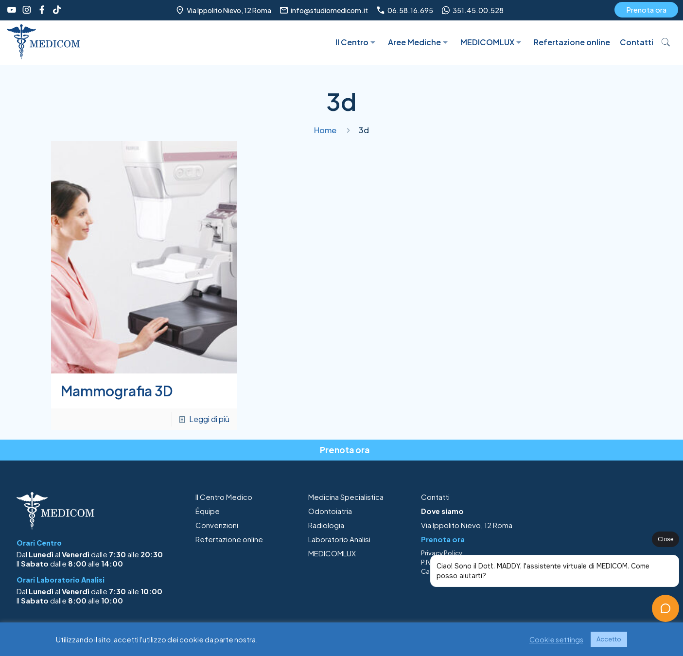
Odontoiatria (330, 510)
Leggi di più (209, 419)
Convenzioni (216, 525)
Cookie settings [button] (556, 639)
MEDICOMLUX (332, 553)
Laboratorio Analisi (339, 539)
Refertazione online (229, 539)
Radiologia (326, 525)
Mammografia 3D (117, 390)
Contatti (435, 496)
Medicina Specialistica (346, 496)
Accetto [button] (608, 639)
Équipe (207, 510)
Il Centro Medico (223, 496)
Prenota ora (646, 9)
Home (325, 130)
